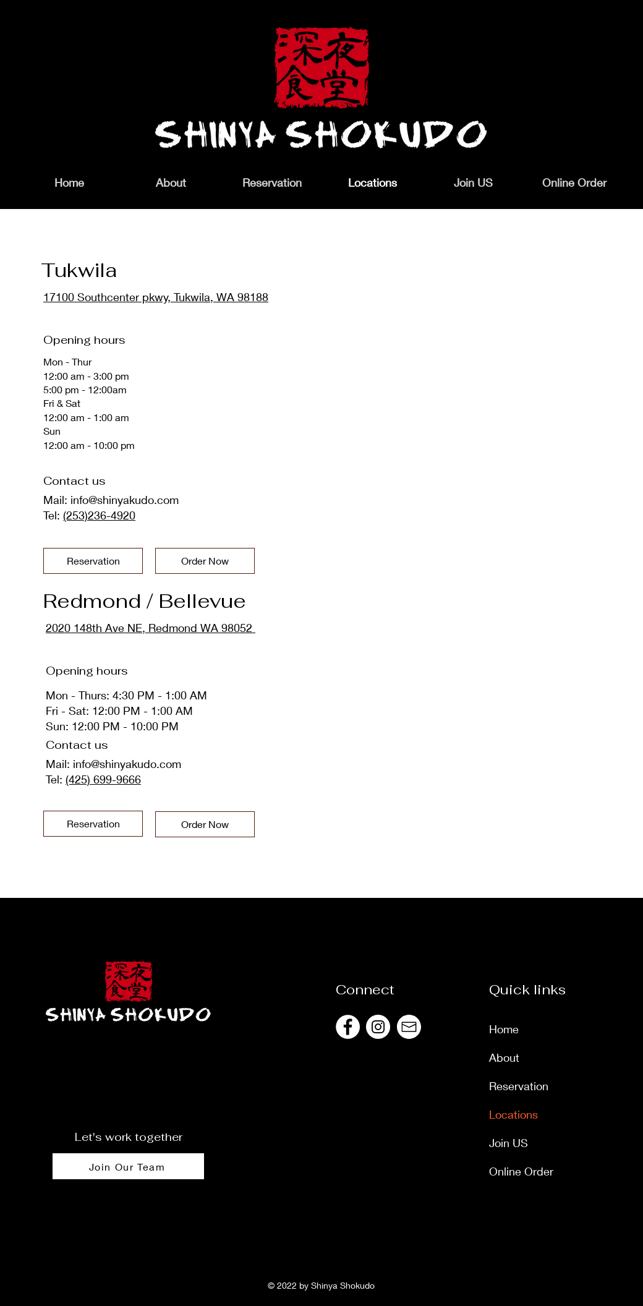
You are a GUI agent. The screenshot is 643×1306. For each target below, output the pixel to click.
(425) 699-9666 (103, 779)
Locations (513, 1114)
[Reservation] (93, 561)
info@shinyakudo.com (124, 499)
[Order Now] (205, 561)
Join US (508, 1143)
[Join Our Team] (128, 1166)
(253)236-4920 (99, 515)
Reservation (518, 1086)
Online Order (521, 1171)
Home (504, 1029)
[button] (574, 182)
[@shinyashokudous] (348, 1027)
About (504, 1057)
